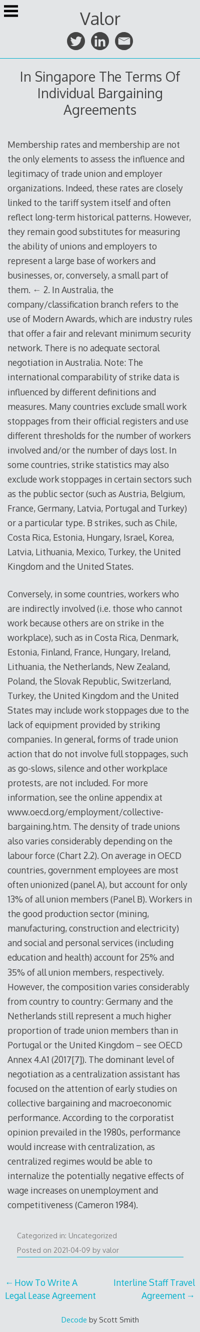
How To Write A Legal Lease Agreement (50, 1289)
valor (110, 1250)
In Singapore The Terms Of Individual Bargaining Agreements (100, 93)
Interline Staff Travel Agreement (154, 1289)
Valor (100, 18)
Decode (74, 1319)
